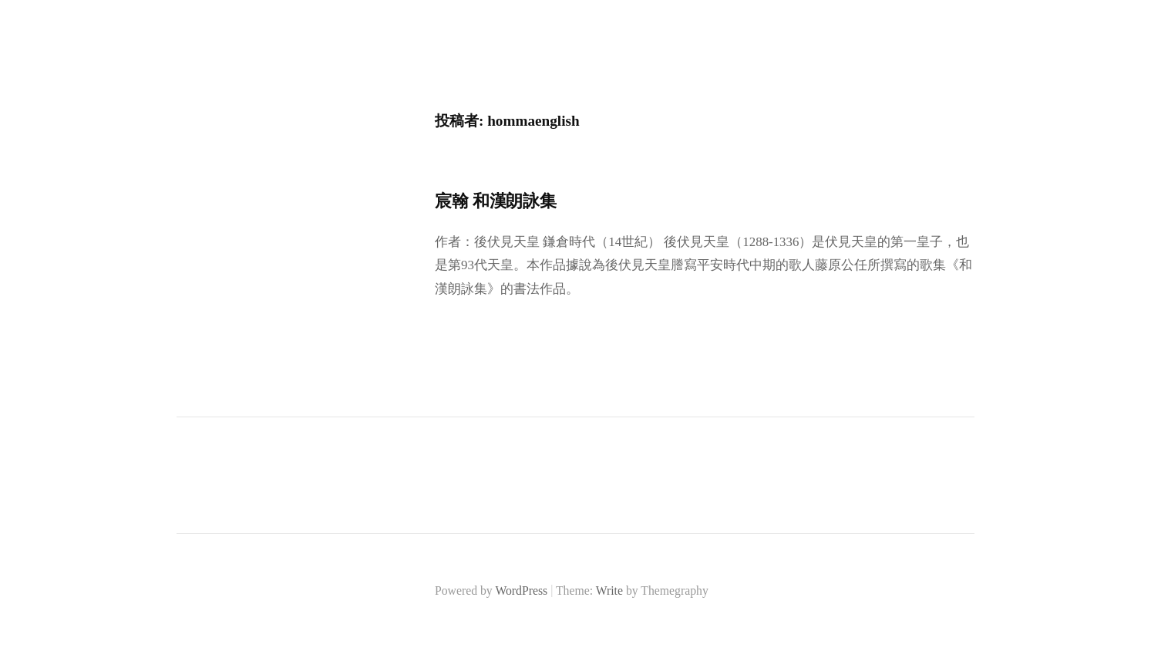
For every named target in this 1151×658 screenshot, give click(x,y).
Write (609, 590)
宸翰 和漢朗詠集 (496, 201)
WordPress (521, 590)
